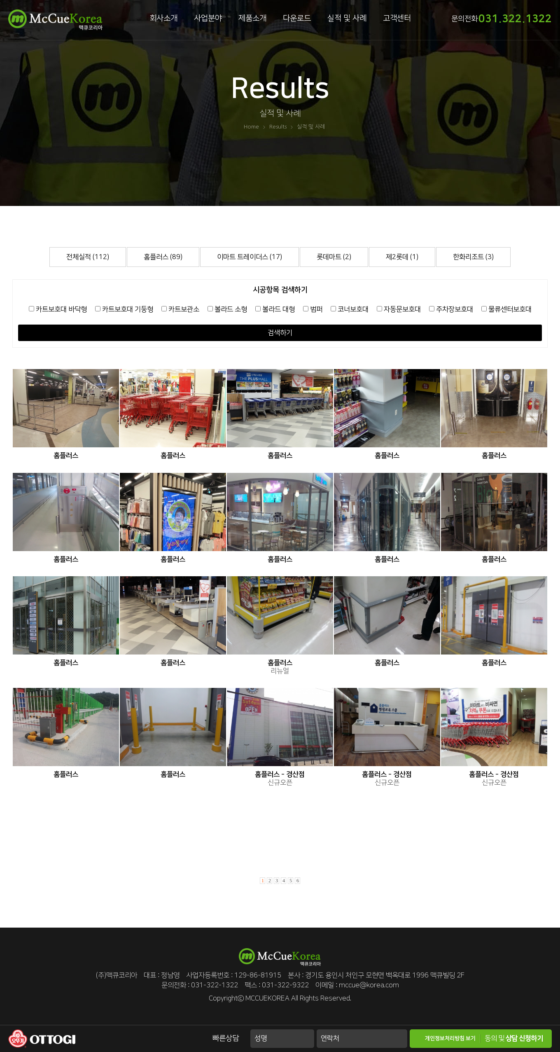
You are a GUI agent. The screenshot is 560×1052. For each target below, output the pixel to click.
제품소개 (252, 18)
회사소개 (163, 18)
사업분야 (208, 18)
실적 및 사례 (346, 18)
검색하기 (280, 333)
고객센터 (397, 18)
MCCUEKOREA (267, 998)
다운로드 (297, 18)
